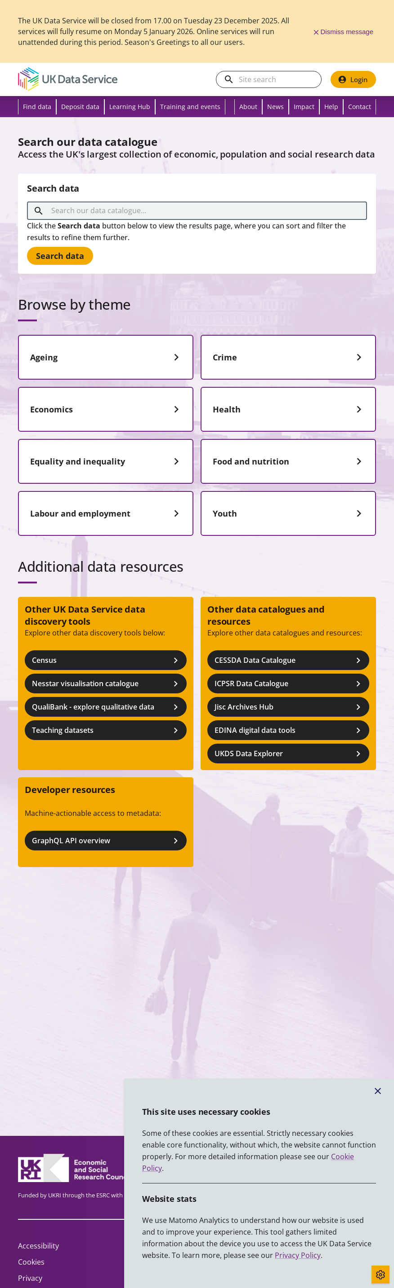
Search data (60, 255)
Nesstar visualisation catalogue (106, 683)
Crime (289, 357)
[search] (229, 79)
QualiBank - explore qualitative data (106, 707)
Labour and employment (106, 513)
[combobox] (198, 211)
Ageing (106, 357)
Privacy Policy (298, 1255)
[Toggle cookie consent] (381, 1275)
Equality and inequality (106, 461)
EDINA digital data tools (289, 730)
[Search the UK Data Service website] (276, 80)
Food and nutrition (289, 461)
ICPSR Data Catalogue (289, 683)
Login (352, 79)
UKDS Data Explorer (289, 753)
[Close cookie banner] (378, 1091)
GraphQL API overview (106, 840)
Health (289, 409)
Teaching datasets (106, 730)
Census (106, 660)
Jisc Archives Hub (289, 707)
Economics (106, 409)
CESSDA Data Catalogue (289, 660)
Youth (289, 513)
